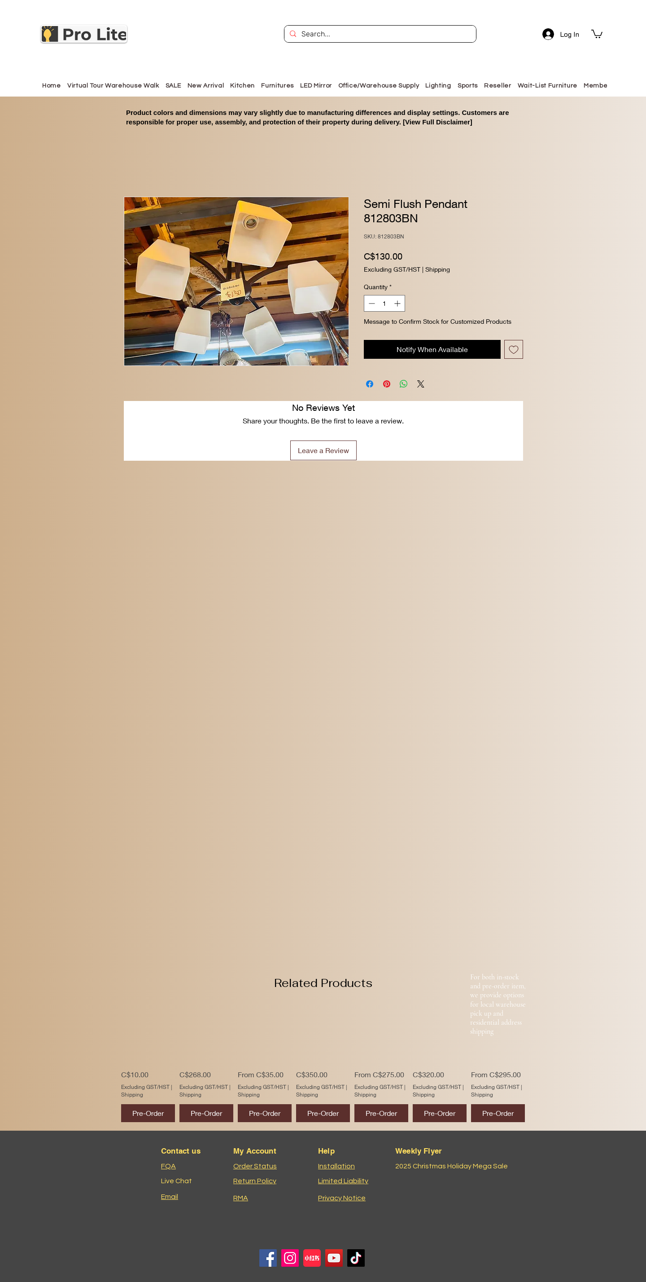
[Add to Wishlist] (513, 349)
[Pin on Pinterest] (386, 384)
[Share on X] (420, 384)
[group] (323, 1064)
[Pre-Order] (148, 1113)
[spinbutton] (384, 303)
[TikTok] (356, 1258)
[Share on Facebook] (369, 384)
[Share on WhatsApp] (403, 384)
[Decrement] (370, 303)
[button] (596, 33)
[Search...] (379, 34)
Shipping (437, 269)
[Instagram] (290, 1258)
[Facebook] (268, 1258)
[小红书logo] (312, 1258)
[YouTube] (334, 1258)
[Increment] (398, 303)
